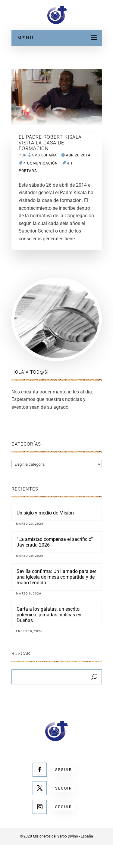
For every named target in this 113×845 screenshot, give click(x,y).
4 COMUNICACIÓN (41, 163)
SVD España (44, 155)
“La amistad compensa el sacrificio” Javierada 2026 (55, 542)
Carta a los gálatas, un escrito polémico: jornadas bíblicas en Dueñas (49, 614)
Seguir (63, 769)
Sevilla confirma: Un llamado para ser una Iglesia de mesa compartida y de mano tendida (56, 577)
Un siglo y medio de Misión (45, 513)
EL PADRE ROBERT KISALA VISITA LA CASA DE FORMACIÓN (50, 142)
